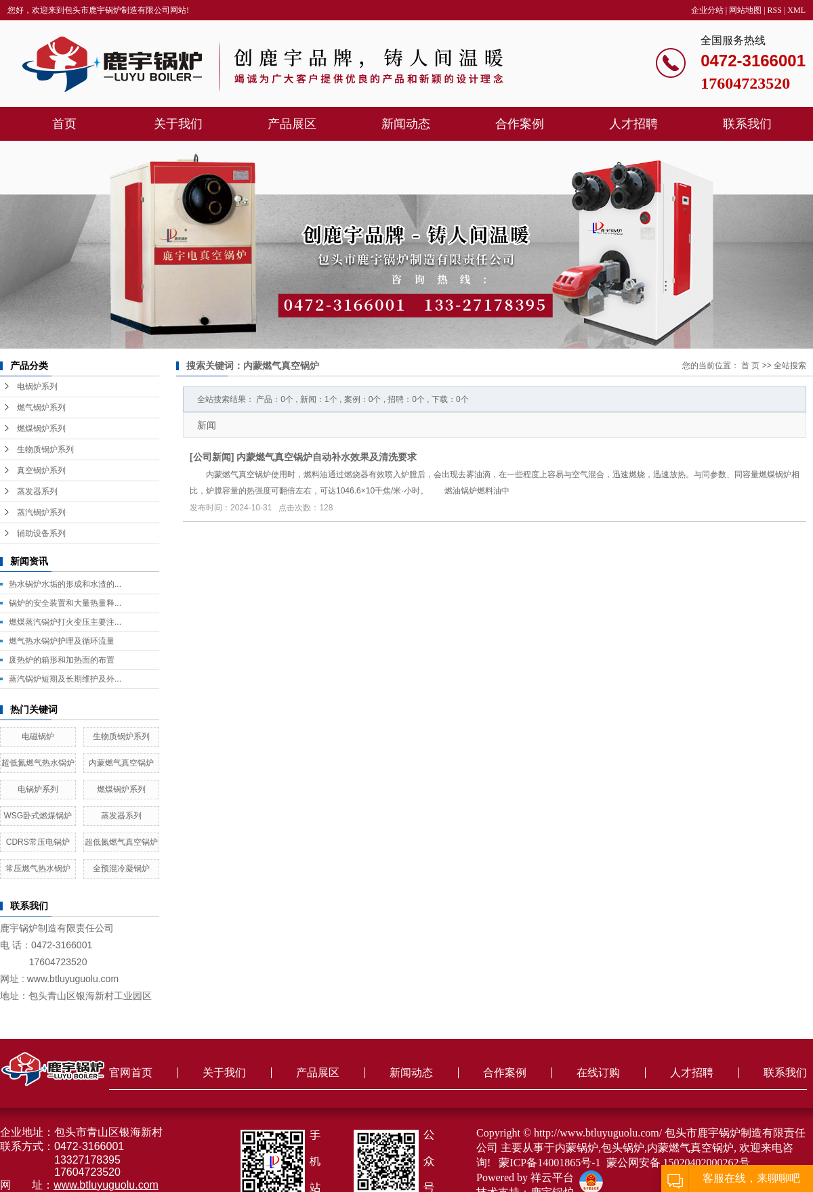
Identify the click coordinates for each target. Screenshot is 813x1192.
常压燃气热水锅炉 (37, 868)
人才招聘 (633, 124)
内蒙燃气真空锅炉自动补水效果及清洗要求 (326, 456)
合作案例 (519, 124)
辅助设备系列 (41, 533)
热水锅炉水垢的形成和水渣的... (65, 584)
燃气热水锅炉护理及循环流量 (61, 641)
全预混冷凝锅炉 (121, 868)
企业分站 (707, 10)
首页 (64, 124)
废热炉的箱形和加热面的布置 (61, 660)
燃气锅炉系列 (41, 407)
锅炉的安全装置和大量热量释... (65, 603)
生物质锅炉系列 (45, 449)
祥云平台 (552, 1177)
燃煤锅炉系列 (41, 428)
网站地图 (745, 10)
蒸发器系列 (37, 491)
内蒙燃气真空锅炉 (121, 763)
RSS (775, 10)
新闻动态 (405, 124)
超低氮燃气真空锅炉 (121, 842)
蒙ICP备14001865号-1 (549, 1162)
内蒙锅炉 (576, 1147)
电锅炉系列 (37, 386)
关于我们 (178, 124)
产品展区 (292, 124)
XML (796, 10)
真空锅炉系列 (41, 470)
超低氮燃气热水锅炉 (38, 763)
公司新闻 (212, 456)
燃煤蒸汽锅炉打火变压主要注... (65, 622)
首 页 (750, 365)
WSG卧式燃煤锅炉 (37, 815)
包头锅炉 (622, 1147)
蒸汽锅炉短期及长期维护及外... (65, 679)
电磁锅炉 (38, 736)
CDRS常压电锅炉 (38, 842)
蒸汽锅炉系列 (41, 512)
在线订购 (598, 1072)
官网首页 (130, 1072)
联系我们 (747, 124)
